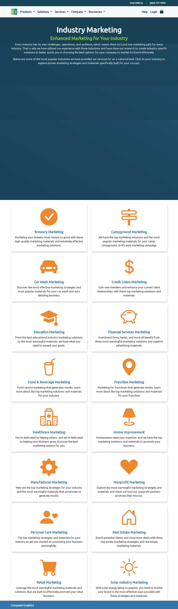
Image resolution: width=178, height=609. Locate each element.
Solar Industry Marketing (129, 582)
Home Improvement (129, 432)
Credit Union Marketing (129, 282)
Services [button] (60, 11)
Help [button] (145, 11)
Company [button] (77, 11)
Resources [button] (96, 11)
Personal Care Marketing (49, 532)
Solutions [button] (43, 11)
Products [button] (26, 11)
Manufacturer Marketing (49, 482)
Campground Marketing (129, 232)
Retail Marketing (49, 582)
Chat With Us (136, 3)
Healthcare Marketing (49, 432)
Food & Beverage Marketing (49, 382)
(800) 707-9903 (158, 3)
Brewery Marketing (49, 232)
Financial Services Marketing (129, 332)
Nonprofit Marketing (129, 482)
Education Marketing (49, 332)
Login (153, 11)
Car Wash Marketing (49, 282)
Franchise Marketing (129, 382)
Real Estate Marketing (129, 532)
